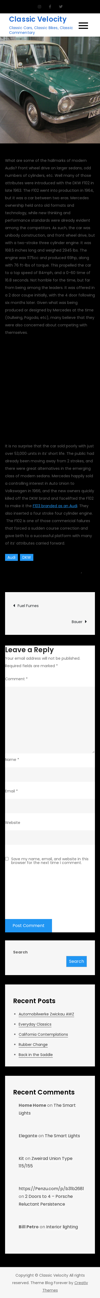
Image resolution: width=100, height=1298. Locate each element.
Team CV (20, 571)
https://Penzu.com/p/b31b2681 (51, 1189)
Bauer (77, 621)
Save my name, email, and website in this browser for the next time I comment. (50, 861)
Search (20, 952)
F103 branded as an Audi (55, 506)
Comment (16, 679)
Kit (21, 1158)
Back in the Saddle (36, 1054)
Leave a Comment (64, 579)
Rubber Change (33, 1044)
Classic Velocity (38, 19)
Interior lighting (62, 1227)
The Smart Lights (62, 1136)
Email (11, 791)
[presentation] (27, 889)
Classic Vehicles (20, 579)
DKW (26, 557)
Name (12, 759)
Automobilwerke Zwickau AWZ (46, 1014)
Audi (11, 557)
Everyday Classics (35, 1024)
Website (12, 822)
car (78, 571)
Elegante (28, 1136)
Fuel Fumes (28, 605)
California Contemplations (43, 1034)
